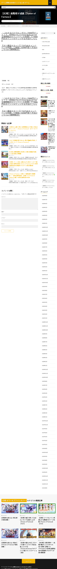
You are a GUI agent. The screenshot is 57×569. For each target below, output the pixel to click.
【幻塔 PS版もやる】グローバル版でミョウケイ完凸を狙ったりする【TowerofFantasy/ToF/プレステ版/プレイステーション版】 (28, 542)
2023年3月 (44, 214)
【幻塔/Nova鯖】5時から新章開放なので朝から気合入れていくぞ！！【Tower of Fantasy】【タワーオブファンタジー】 (23, 128)
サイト (3, 224)
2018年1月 (44, 412)
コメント (3, 196)
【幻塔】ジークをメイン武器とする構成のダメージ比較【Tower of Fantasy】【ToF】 (46, 515)
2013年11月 (45, 474)
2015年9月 (44, 451)
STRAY (43, 57)
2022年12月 (45, 225)
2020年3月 (44, 354)
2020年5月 (44, 346)
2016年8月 (44, 443)
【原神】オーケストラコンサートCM (51, 112)
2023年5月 (44, 206)
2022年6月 (44, 249)
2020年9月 (44, 330)
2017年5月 (44, 431)
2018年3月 (44, 408)
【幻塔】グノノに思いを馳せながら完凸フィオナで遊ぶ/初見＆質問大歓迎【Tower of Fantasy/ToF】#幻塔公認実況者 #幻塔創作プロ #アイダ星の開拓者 (23, 163)
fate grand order (46, 45)
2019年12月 (45, 365)
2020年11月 (45, 323)
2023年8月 (44, 194)
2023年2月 (44, 218)
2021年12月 (45, 272)
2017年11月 (45, 420)
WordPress (4, 565)
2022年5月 (44, 253)
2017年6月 (44, 428)
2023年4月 (44, 210)
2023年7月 (44, 198)
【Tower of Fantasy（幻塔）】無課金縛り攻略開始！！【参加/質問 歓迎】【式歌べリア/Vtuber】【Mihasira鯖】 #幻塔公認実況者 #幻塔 (22, 175)
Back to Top (28, 556)
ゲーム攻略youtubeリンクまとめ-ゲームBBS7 (21, 561)
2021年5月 (44, 299)
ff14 (43, 49)
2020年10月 (45, 326)
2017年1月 (44, 439)
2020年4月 (44, 350)
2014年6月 (44, 466)
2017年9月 (44, 424)
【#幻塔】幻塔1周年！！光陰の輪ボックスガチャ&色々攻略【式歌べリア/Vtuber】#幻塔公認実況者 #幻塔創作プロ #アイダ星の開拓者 (46, 542)
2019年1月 (44, 396)
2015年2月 (44, 459)
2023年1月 (44, 221)
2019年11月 (45, 369)
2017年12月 (45, 416)
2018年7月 (44, 400)
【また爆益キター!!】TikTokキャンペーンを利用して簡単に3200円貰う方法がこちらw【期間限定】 (19, 48)
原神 (43, 69)
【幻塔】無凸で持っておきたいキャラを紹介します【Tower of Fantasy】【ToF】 (28, 515)
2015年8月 (44, 455)
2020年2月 (44, 358)
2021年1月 (44, 315)
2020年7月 (44, 338)
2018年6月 (44, 404)
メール (3, 218)
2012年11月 (45, 478)
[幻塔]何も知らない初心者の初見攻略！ (51, 148)
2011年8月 (44, 482)
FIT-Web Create (28, 563)
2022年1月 (44, 268)
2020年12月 (45, 319)
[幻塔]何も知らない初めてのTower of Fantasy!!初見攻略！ (9, 539)
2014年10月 (45, 463)
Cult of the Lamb (46, 41)
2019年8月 (44, 377)
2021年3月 (44, 307)
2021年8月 (44, 288)
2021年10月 (45, 280)
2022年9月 (44, 237)
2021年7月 (44, 291)
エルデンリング (45, 61)
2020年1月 (44, 361)
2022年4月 (44, 256)
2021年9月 (44, 284)
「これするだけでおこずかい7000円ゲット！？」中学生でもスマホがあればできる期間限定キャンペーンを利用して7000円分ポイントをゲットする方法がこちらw (19, 37)
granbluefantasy (46, 53)
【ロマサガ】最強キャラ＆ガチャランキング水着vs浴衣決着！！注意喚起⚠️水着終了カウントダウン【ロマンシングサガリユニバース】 (51, 124)
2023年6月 (44, 202)
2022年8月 (44, 241)
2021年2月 (44, 311)
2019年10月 (45, 373)
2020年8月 (44, 334)
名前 (2, 211)
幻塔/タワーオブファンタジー (16, 21)
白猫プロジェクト (46, 78)
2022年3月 (44, 260)
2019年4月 (44, 385)
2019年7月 (44, 381)
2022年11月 (45, 229)
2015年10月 (45, 447)
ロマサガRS (45, 65)
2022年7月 (44, 245)
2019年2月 (44, 393)
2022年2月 (44, 264)
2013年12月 (45, 470)
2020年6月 (44, 342)
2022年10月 (45, 233)
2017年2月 (44, 435)
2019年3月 (44, 389)
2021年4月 (44, 303)
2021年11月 (45, 276)
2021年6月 (44, 295)
